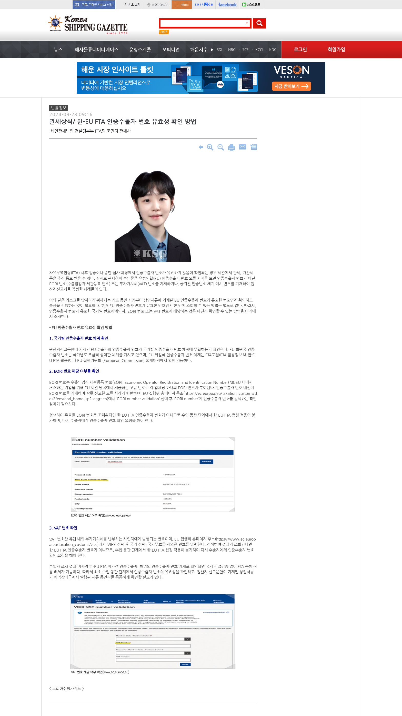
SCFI (245, 49)
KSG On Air (160, 4)
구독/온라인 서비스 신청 (97, 4)
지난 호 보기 (132, 4)
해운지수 (199, 49)
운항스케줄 (140, 49)
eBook (184, 4)
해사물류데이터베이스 (96, 49)
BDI (219, 49)
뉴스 (58, 49)
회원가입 (336, 49)
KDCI (273, 49)
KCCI (259, 49)
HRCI (232, 49)
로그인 (300, 49)
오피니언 (171, 49)
